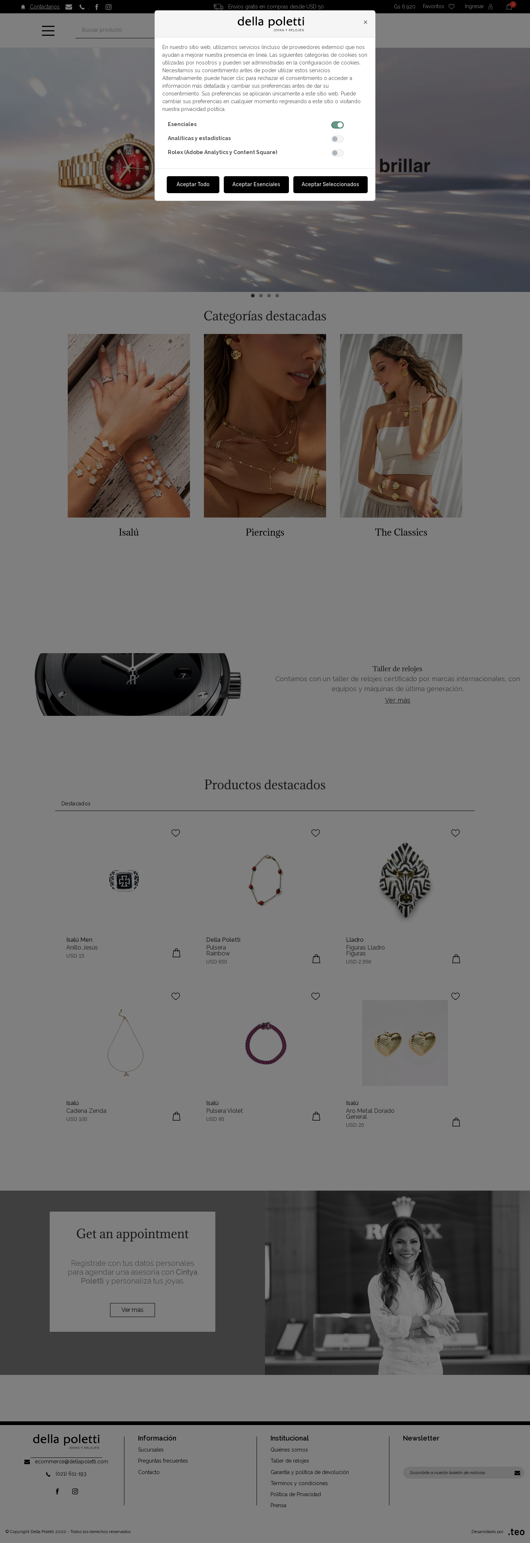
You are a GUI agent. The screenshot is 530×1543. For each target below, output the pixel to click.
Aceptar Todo (193, 184)
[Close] (365, 22)
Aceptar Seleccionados (331, 184)
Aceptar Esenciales (256, 184)
